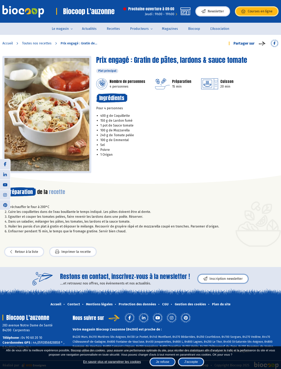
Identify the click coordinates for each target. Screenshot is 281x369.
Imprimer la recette (73, 252)
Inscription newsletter (223, 279)
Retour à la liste (24, 252)
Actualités (89, 29)
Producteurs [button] (139, 29)
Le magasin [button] (60, 29)
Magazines (170, 29)
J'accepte (191, 362)
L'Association (219, 29)
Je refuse (162, 362)
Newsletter (212, 11)
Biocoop (194, 29)
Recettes (113, 29)
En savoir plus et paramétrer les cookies (112, 362)
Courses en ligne (256, 11)
